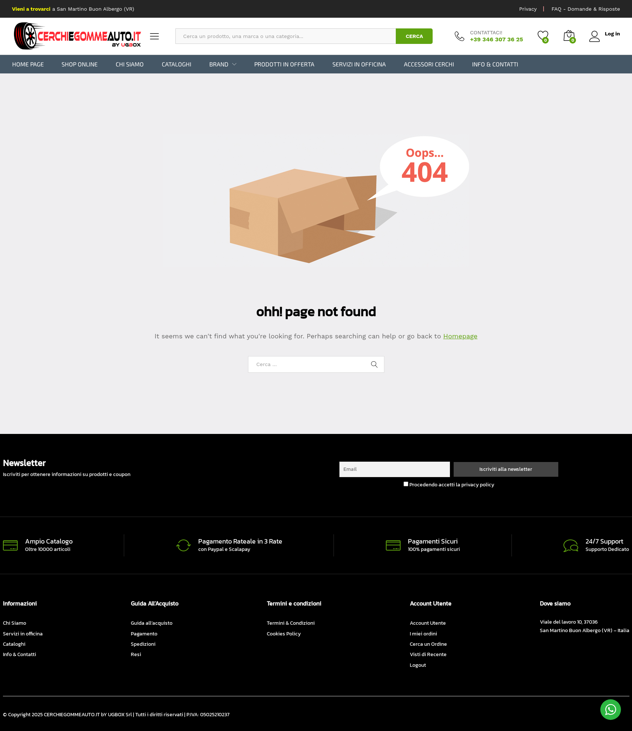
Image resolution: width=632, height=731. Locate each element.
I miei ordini (423, 634)
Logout (418, 665)
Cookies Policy (284, 634)
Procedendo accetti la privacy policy (449, 485)
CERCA (414, 36)
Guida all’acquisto (151, 623)
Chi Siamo (130, 64)
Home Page (28, 64)
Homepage (460, 335)
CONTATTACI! (486, 32)
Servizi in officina (359, 64)
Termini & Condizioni (291, 623)
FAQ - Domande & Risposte (585, 9)
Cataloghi (176, 64)
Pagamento (144, 634)
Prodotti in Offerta (284, 64)
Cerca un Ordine (428, 644)
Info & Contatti (495, 64)
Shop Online (80, 64)
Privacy (528, 9)
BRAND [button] (218, 64)
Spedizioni (143, 644)
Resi (136, 654)
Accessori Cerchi (429, 64)
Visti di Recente (428, 654)
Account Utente (428, 623)
